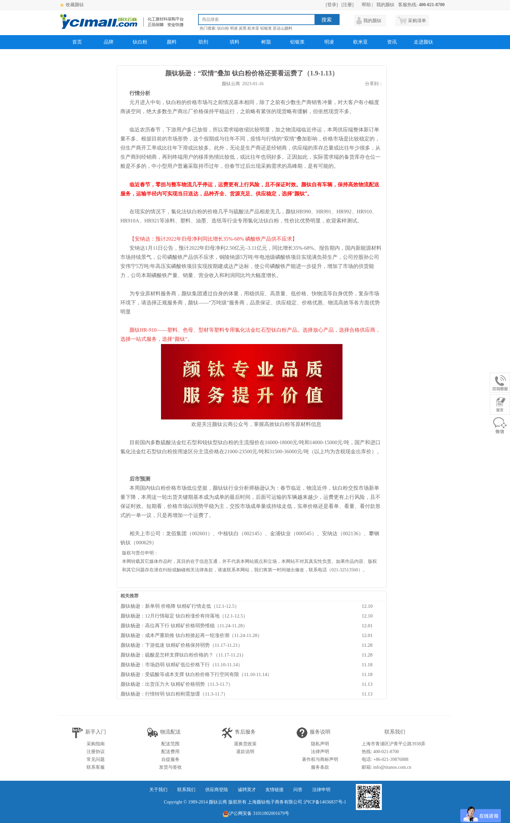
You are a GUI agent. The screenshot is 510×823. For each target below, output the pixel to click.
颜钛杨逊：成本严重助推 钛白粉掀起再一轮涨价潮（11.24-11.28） (191, 635)
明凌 (234, 28)
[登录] (332, 4)
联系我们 (186, 789)
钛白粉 (223, 28)
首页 (77, 42)
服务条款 (320, 767)
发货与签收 (170, 767)
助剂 (203, 42)
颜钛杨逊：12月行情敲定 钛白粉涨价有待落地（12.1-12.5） (184, 615)
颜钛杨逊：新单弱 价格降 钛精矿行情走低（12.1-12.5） (180, 606)
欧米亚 (253, 28)
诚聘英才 (247, 789)
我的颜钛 (385, 4)
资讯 (392, 42)
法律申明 (321, 789)
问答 (297, 789)
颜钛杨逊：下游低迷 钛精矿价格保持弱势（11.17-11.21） (182, 645)
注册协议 (96, 751)
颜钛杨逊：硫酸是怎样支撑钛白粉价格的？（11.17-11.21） (183, 654)
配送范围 (170, 743)
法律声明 (320, 751)
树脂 (266, 42)
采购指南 (96, 743)
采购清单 (417, 20)
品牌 (109, 42)
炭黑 (243, 28)
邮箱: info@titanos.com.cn (386, 767)
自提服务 (170, 759)
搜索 (326, 19)
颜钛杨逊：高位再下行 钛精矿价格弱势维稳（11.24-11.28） (184, 625)
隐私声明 (320, 743)
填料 (234, 42)
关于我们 (158, 789)
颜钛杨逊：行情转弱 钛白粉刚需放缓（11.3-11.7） (174, 694)
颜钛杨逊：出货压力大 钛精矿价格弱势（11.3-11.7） (177, 684)
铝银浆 (266, 28)
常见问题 (96, 759)
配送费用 (170, 751)
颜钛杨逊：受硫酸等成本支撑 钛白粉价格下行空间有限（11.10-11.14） (196, 674)
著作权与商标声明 (320, 759)
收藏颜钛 (75, 4)
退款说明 (245, 751)
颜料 (172, 42)
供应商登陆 (216, 789)
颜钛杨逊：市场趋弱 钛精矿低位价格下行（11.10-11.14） (182, 664)
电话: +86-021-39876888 (385, 759)
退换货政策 (245, 743)
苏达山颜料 (282, 28)
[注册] (348, 4)
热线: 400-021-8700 (380, 751)
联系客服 (96, 767)
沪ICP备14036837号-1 (324, 802)
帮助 (366, 4)
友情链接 (274, 789)
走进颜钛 (423, 42)
